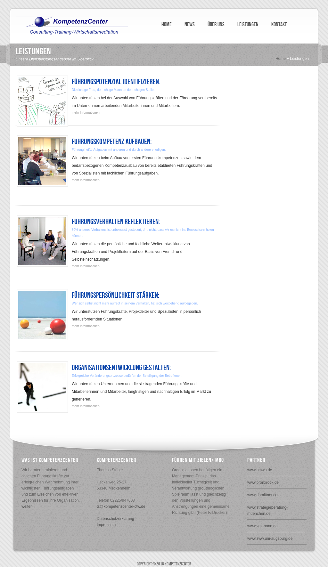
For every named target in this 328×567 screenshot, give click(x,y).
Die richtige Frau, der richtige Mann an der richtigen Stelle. (113, 90)
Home (280, 58)
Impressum (106, 524)
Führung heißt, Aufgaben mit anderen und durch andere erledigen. (119, 149)
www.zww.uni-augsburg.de (269, 538)
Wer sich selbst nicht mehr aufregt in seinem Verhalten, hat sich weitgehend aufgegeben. (135, 303)
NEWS (189, 24)
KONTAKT (279, 24)
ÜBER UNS (216, 24)
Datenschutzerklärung (115, 518)
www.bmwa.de (259, 470)
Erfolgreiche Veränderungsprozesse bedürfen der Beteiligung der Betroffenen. (127, 375)
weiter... (28, 506)
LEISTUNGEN (247, 24)
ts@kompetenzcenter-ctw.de (121, 506)
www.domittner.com (264, 495)
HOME (166, 24)
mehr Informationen (86, 112)
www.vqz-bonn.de (262, 526)
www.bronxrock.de (263, 482)
